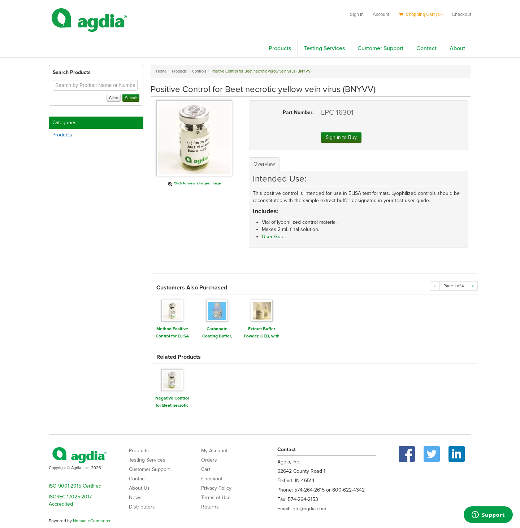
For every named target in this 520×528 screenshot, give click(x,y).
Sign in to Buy (341, 137)
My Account (214, 451)
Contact (426, 48)
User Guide (274, 237)
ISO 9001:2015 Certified (75, 486)
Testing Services (324, 48)
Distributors (142, 507)
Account (381, 14)
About (457, 48)
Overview (264, 164)
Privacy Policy (216, 488)
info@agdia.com (308, 509)
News (135, 497)
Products (280, 48)
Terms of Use (216, 497)
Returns (210, 507)
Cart (205, 469)
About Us (139, 488)
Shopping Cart (420, 14)
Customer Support (380, 48)
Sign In (357, 14)
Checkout (461, 14)
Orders (209, 460)
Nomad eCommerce (92, 520)
